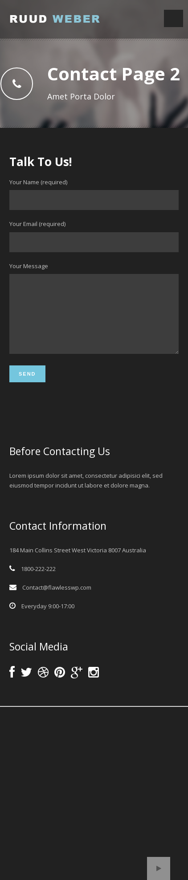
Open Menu (173, 18)
